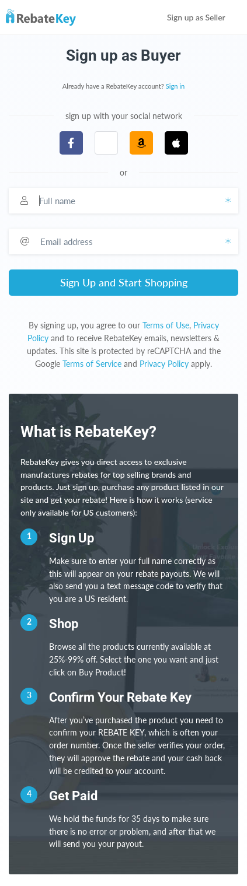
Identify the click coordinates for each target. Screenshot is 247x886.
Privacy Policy (164, 364)
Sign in (175, 86)
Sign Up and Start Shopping (123, 282)
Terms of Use (165, 325)
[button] (106, 143)
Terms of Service (91, 364)
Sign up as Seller (204, 17)
